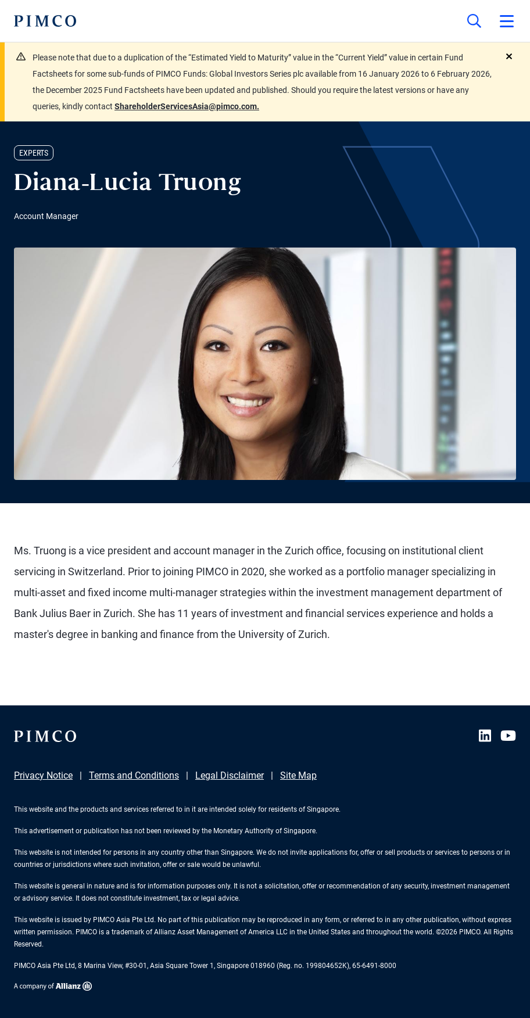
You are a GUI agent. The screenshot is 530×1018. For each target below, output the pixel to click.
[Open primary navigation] (506, 21)
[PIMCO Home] (45, 21)
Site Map (298, 775)
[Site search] (474, 21)
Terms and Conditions (134, 775)
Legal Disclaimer (229, 775)
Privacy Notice (43, 775)
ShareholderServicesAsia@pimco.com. (186, 106)
